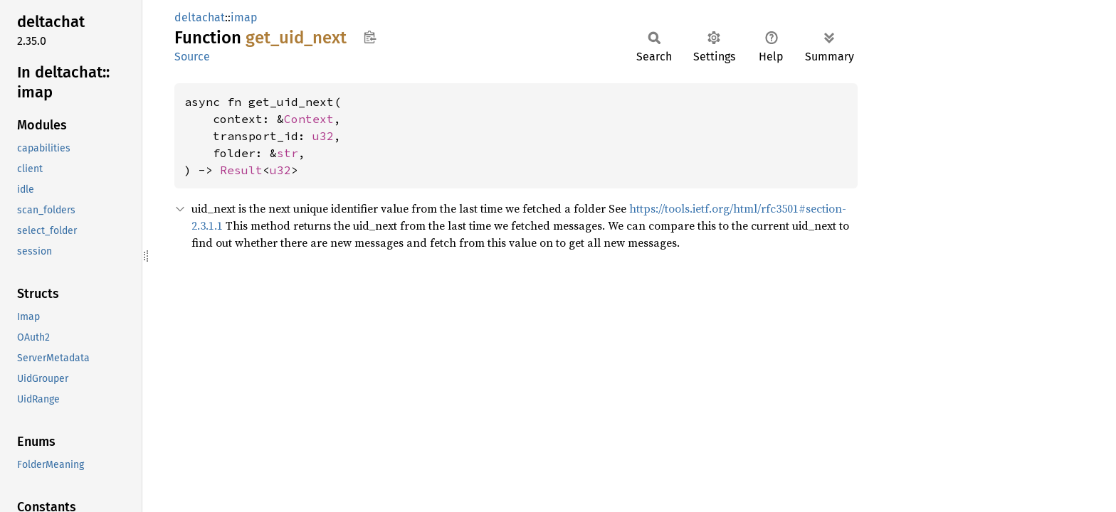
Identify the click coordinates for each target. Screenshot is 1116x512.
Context (309, 119)
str (287, 153)
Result (241, 170)
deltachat (199, 17)
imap (244, 17)
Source (192, 56)
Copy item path (369, 37)
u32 (323, 136)
